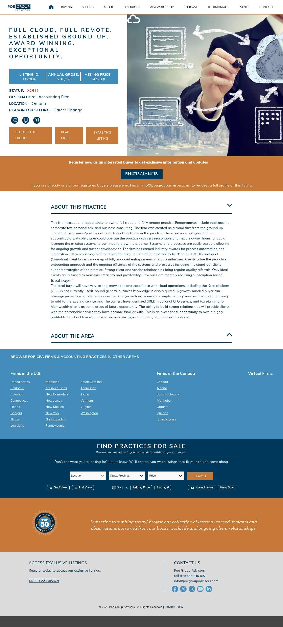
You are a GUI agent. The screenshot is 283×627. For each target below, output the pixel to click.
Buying (71, 10)
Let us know (118, 467)
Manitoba (164, 406)
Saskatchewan (167, 425)
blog (129, 527)
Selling (92, 10)
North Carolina (56, 425)
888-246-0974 (197, 581)
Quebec (162, 418)
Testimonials (222, 10)
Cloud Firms (201, 493)
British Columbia (168, 400)
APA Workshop (167, 10)
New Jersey (54, 406)
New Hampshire (57, 400)
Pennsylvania (55, 431)
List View (83, 493)
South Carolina (91, 387)
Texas (85, 400)
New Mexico (55, 412)
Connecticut (19, 406)
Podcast (195, 10)
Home (56, 10)
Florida (15, 412)
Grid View (58, 493)
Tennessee (88, 393)
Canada (162, 387)
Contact (271, 10)
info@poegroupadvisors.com (196, 586)
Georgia (16, 418)
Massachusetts (56, 393)
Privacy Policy (174, 612)
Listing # (163, 493)
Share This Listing (102, 142)
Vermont (87, 406)
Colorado (16, 400)
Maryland (52, 387)
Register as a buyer (141, 179)
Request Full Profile (26, 141)
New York (52, 418)
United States (20, 387)
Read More (65, 141)
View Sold (227, 493)
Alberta (162, 393)
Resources (136, 10)
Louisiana (17, 431)
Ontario (162, 412)
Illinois (15, 425)
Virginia (86, 412)
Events (248, 10)
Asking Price (141, 493)
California (17, 393)
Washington (89, 418)
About (113, 10)
